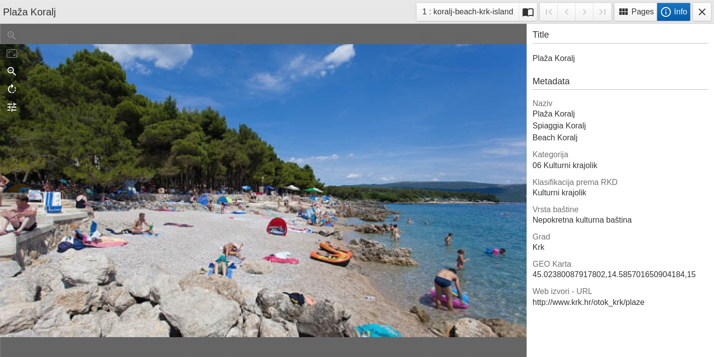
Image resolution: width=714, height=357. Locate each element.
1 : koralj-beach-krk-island (467, 13)
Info (673, 12)
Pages (635, 12)
